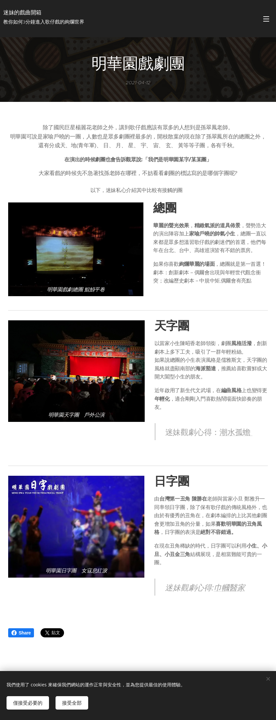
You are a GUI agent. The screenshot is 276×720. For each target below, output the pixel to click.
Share (21, 632)
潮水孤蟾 (235, 431)
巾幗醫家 (229, 587)
